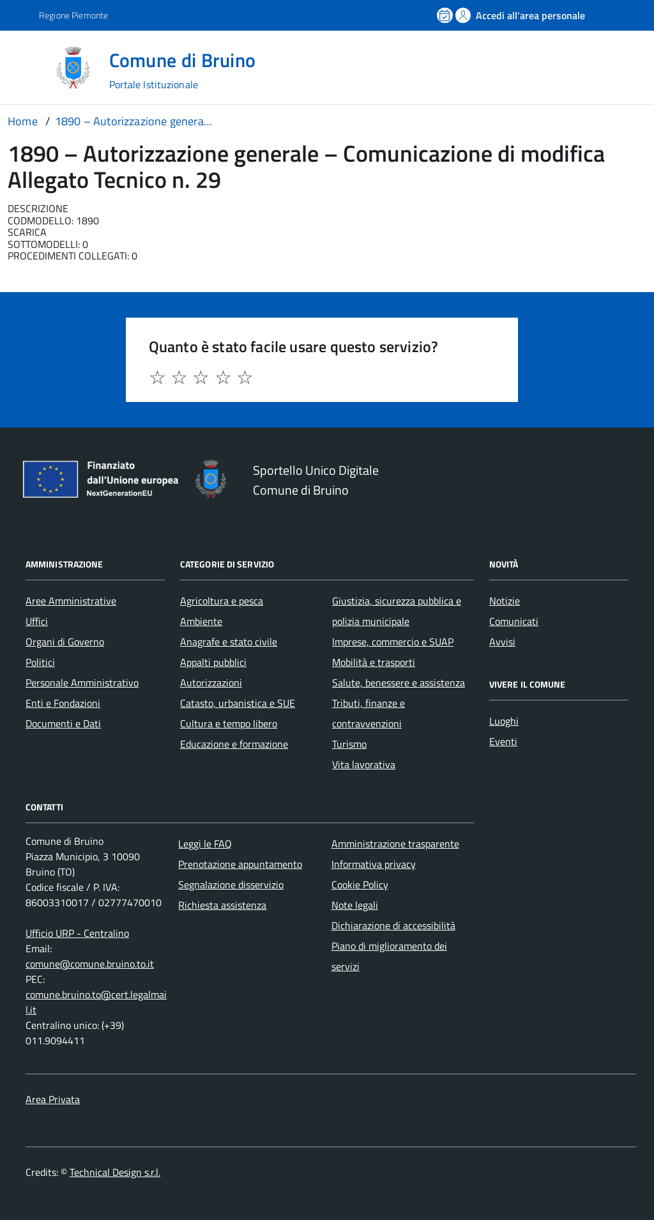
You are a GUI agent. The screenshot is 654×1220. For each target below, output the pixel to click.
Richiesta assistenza (222, 905)
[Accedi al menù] (27, 67)
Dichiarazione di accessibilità (393, 925)
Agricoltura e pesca (221, 600)
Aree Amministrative (71, 600)
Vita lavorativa (363, 764)
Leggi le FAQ (205, 843)
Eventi (503, 741)
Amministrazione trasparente (395, 843)
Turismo (349, 744)
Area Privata (53, 1099)
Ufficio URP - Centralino (77, 933)
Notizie (504, 600)
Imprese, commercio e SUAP (392, 641)
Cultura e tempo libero (228, 723)
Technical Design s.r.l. (115, 1172)
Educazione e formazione (234, 744)
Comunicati (513, 621)
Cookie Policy (359, 884)
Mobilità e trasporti (373, 662)
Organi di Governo (65, 641)
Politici (40, 662)
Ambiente (201, 621)
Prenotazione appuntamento (240, 864)
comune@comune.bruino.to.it (90, 963)
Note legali (354, 905)
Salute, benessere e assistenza (398, 682)
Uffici (37, 621)
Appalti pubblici (213, 662)
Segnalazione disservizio (231, 884)
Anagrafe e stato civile (228, 641)
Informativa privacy (373, 864)
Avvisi (502, 641)
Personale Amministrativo (82, 682)
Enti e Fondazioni (63, 703)
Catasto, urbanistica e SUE (237, 703)
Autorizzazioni (211, 682)
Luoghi (504, 721)
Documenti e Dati (63, 723)
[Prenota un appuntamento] (446, 15)
